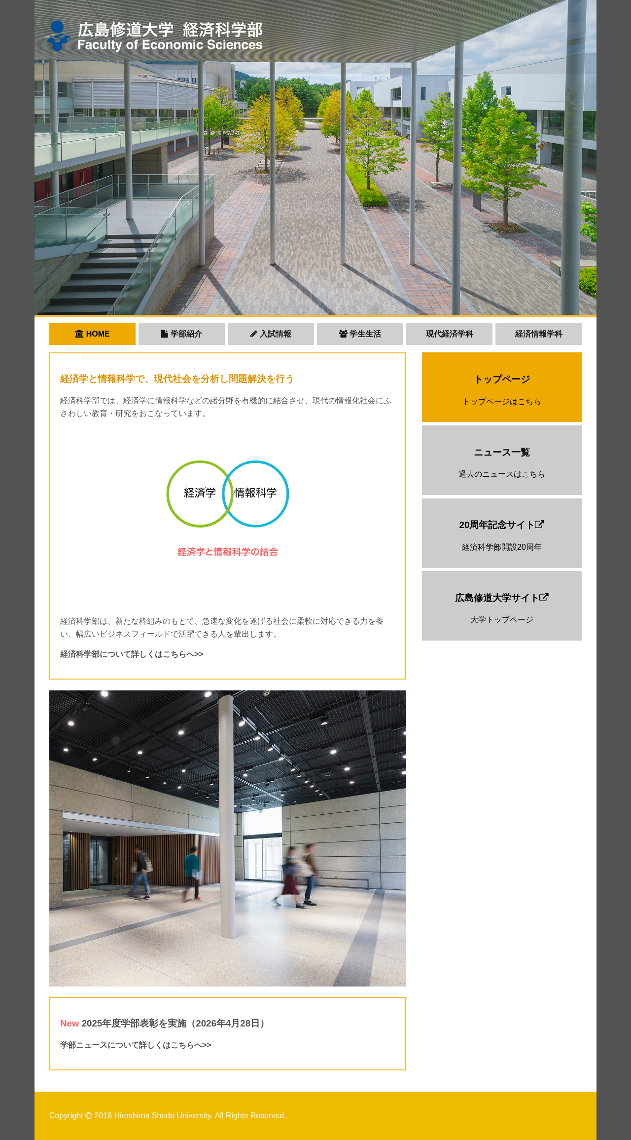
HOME (92, 334)
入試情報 (270, 334)
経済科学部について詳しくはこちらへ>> (132, 654)
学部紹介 (181, 334)
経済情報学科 (538, 334)
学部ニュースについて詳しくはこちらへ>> (135, 1045)
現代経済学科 (449, 334)
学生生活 (360, 334)
